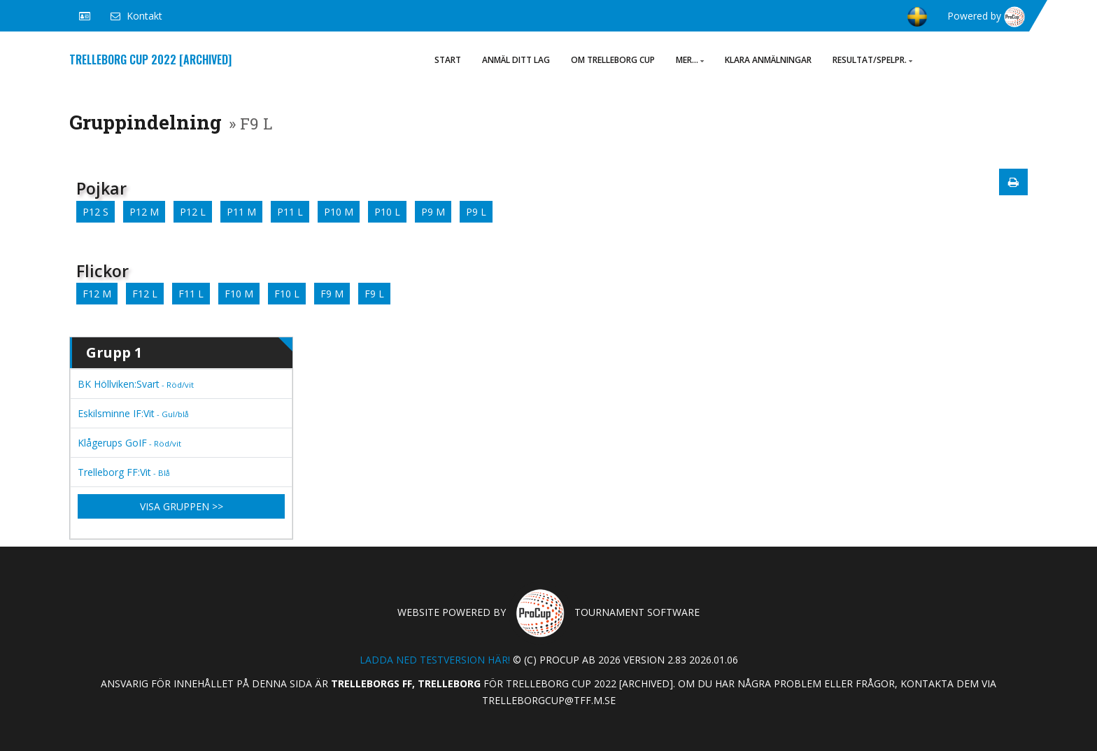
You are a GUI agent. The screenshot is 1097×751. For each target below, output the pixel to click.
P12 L (193, 211)
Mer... (690, 60)
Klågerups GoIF (129, 442)
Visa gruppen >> (181, 506)
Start (447, 60)
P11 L (290, 211)
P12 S (95, 211)
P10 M (338, 211)
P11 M (241, 211)
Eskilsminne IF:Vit (133, 413)
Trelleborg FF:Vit (124, 472)
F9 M (332, 293)
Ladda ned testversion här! (435, 659)
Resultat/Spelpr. (872, 60)
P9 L (476, 211)
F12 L (144, 293)
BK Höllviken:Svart (136, 384)
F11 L (191, 293)
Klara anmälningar (768, 60)
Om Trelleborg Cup (613, 60)
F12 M (97, 293)
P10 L (387, 211)
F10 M (239, 293)
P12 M (144, 211)
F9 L (374, 293)
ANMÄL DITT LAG (516, 60)
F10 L (286, 293)
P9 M (433, 211)
